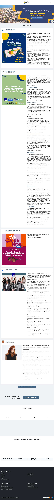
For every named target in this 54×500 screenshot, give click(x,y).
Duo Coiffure (8, 341)
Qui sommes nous (30, 473)
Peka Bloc (47, 458)
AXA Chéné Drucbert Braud (32, 87)
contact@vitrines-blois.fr (5, 479)
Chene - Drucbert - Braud (11, 269)
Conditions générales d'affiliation (33, 487)
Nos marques (27, 408)
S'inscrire (2, 485)
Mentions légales (30, 475)
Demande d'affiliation (31, 486)
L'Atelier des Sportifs (7, 458)
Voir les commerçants (31, 397)
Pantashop (20, 458)
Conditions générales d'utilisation (6, 489)
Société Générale (31, 206)
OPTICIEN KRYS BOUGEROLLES (13, 230)
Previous (2, 14)
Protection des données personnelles (7, 487)
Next (52, 14)
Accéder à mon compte (4, 486)
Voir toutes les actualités (24, 387)
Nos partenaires (30, 474)
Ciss (18, 497)
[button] (5, 2)
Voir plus (34, 387)
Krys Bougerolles (30, 152)
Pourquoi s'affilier (30, 485)
